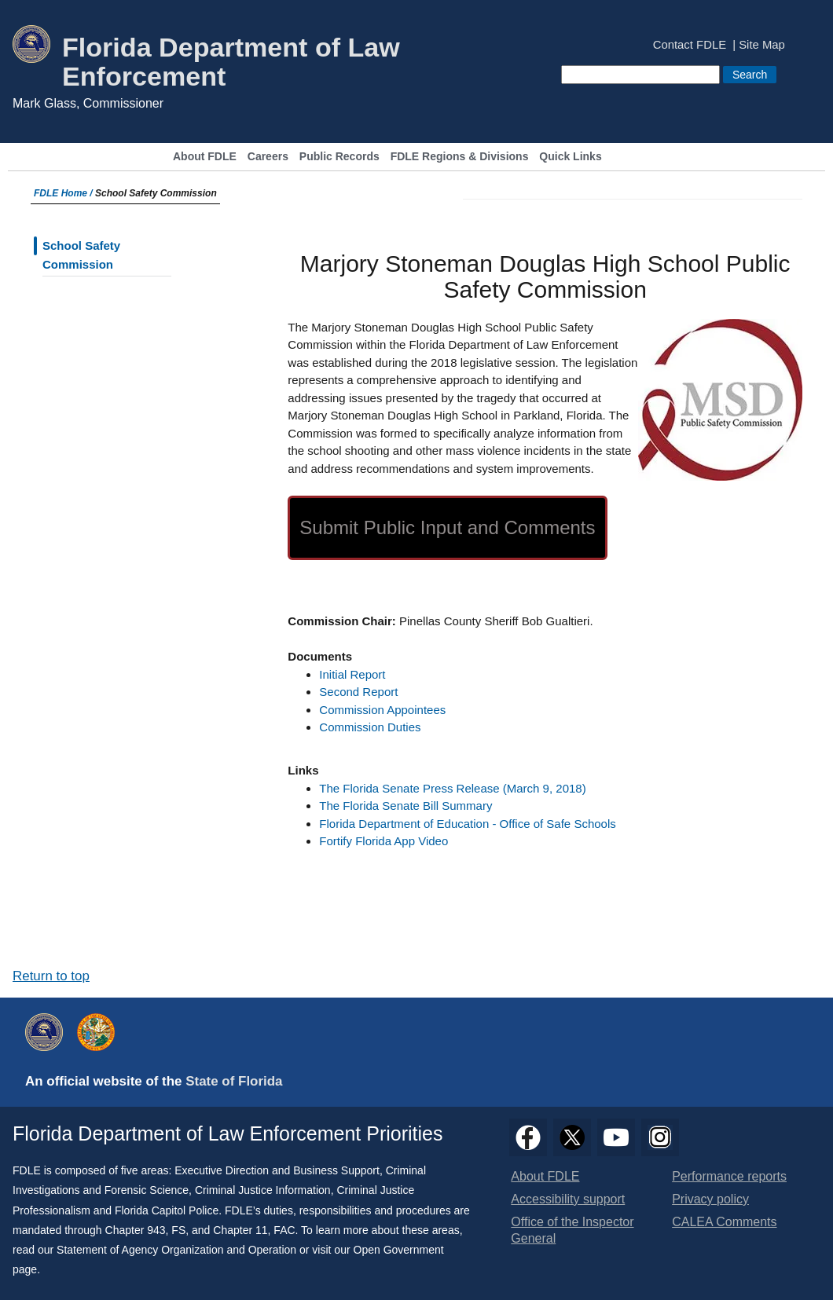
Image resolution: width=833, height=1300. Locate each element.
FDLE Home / (64, 193)
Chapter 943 (135, 1230)
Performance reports (729, 1176)
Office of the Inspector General (572, 1230)
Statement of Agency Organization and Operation (176, 1249)
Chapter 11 (240, 1230)
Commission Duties (369, 727)
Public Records (339, 157)
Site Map (762, 45)
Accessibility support (568, 1199)
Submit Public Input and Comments (447, 527)
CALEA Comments (724, 1222)
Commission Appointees (382, 709)
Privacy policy (710, 1199)
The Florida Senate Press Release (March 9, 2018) (452, 788)
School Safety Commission (81, 255)
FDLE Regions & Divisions (460, 157)
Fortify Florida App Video (383, 841)
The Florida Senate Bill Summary (405, 805)
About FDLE (205, 157)
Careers (268, 157)
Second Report (358, 691)
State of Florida (233, 1081)
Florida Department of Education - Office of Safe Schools (467, 823)
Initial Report (352, 674)
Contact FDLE (689, 45)
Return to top (51, 976)
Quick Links (570, 157)
